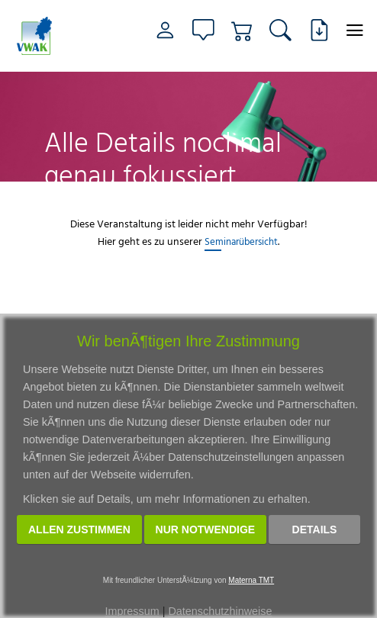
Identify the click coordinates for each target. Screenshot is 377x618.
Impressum (132, 611)
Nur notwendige (206, 529)
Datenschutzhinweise (220, 611)
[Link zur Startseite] (40, 36)
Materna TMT (251, 580)
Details (314, 529)
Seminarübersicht (241, 241)
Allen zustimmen (79, 529)
